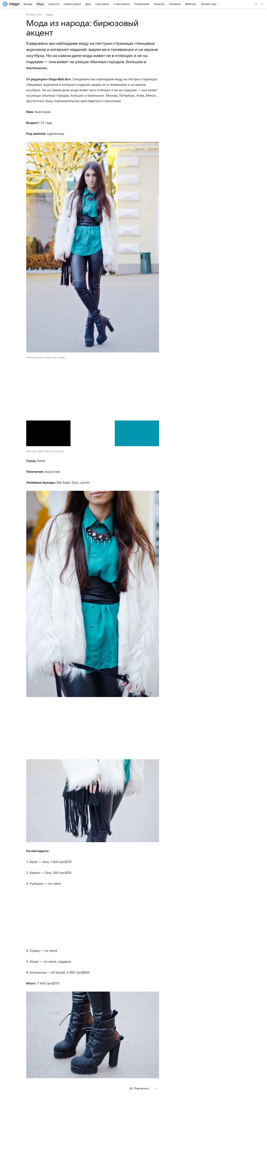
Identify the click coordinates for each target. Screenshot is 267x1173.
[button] (92, 247)
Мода (49, 14)
